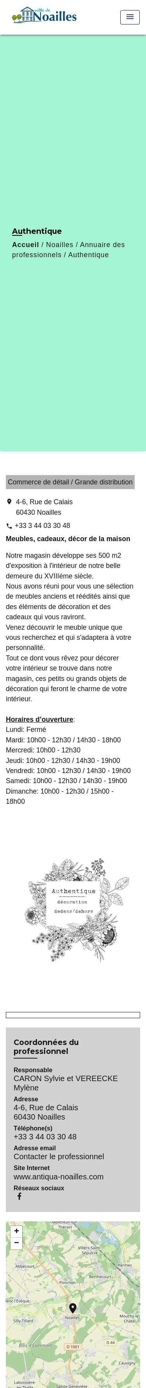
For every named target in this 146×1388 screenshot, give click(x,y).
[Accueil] (43, 17)
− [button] (16, 1243)
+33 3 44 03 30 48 (42, 525)
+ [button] (16, 1232)
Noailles (60, 245)
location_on (69, 1304)
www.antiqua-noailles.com (59, 1176)
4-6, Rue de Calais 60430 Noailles (44, 507)
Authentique (88, 255)
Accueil (25, 245)
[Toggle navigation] (130, 17)
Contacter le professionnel (59, 1156)
